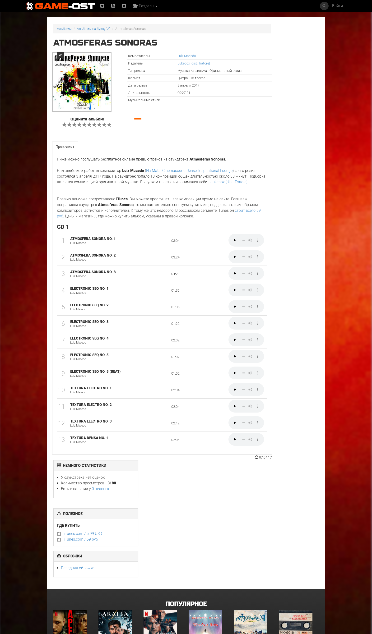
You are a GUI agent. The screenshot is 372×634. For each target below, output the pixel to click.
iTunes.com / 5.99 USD (263, 97)
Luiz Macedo (163, 56)
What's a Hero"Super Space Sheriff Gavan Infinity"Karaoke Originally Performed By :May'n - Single (208, 545)
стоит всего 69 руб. (151, 225)
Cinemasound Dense (179, 174)
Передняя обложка (258, 131)
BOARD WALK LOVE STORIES (298, 538)
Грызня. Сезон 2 (201, 592)
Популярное (186, 495)
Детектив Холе (155, 538)
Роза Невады (289, 592)
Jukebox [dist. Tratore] (170, 63)
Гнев (56, 592)
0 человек (280, 52)
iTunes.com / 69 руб (261, 103)
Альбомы (64, 29)
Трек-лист (65, 144)
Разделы (147, 6)
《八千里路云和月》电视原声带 (252, 540)
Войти (337, 6)
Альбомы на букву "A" (93, 29)
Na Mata (153, 174)
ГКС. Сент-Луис (245, 592)
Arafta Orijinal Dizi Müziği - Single (113, 540)
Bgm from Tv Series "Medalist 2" (159, 594)
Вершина (60, 538)
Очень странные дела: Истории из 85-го (115, 594)
